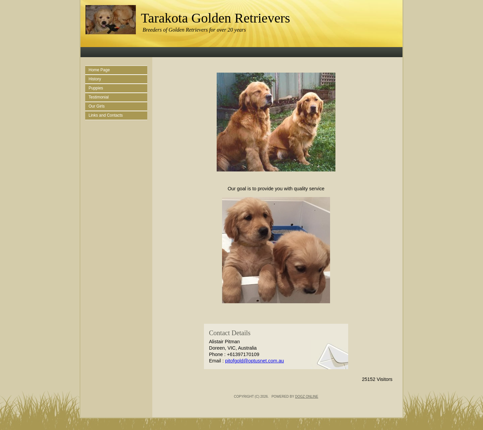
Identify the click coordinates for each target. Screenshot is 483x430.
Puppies (96, 88)
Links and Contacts (106, 115)
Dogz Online (306, 396)
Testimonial (99, 97)
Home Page (99, 70)
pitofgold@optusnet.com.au (254, 360)
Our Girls (97, 106)
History (95, 79)
